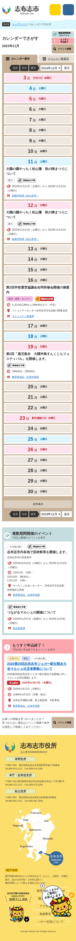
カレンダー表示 (20, 58)
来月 (33, 68)
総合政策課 (19, 628)
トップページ (19, 24)
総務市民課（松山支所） (25, 195)
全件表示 (38, 504)
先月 (15, 68)
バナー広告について (51, 921)
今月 (24, 68)
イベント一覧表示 (58, 58)
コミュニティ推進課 (23, 316)
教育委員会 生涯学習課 (25, 377)
